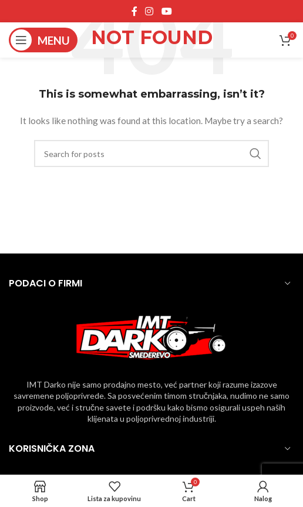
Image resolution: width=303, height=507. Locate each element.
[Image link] (151, 336)
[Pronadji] (151, 153)
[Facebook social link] (134, 11)
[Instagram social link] (149, 11)
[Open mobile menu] (43, 40)
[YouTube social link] (166, 11)
